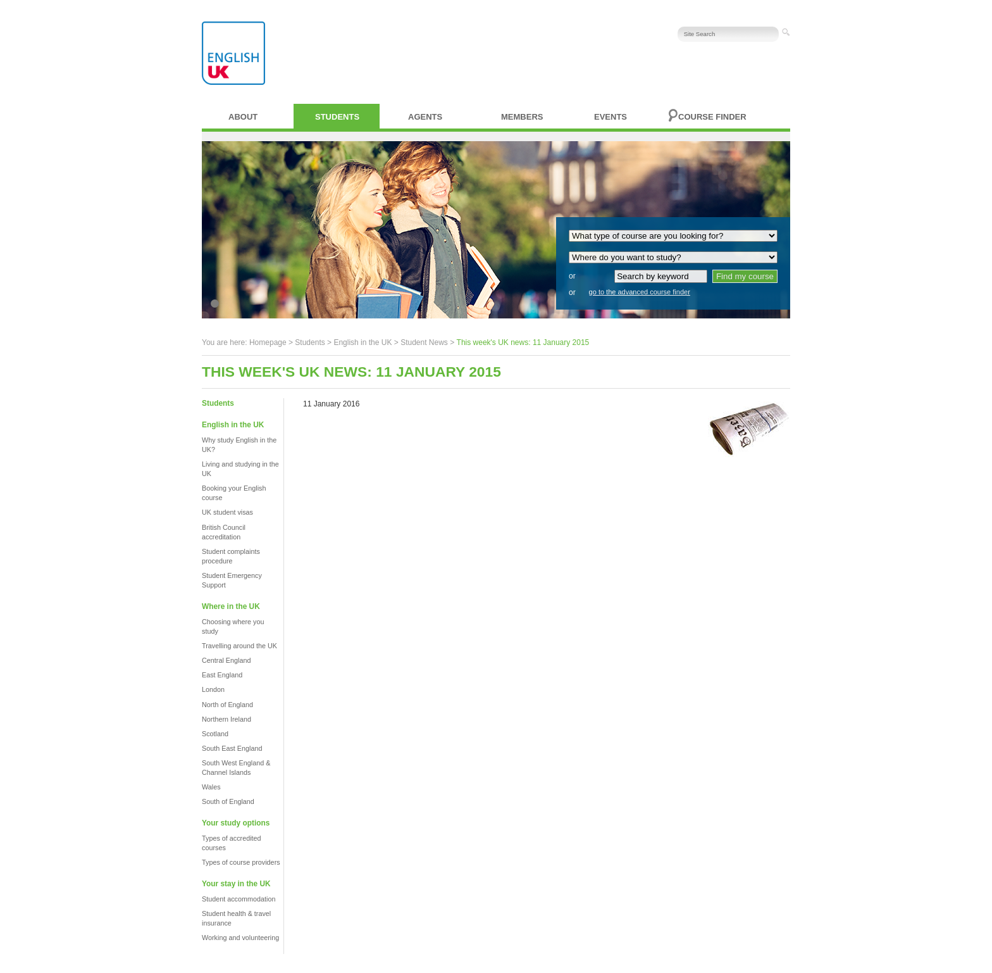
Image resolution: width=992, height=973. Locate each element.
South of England (228, 801)
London (213, 689)
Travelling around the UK (239, 646)
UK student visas (227, 512)
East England (222, 675)
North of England (227, 704)
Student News (424, 342)
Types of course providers (241, 862)
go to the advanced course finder (639, 292)
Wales (211, 787)
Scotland (215, 734)
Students (337, 117)
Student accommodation (238, 899)
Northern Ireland (226, 719)
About (242, 117)
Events (610, 117)
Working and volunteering (240, 937)
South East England (232, 748)
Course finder (712, 117)
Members (522, 117)
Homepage (268, 342)
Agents (425, 117)
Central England (226, 660)
